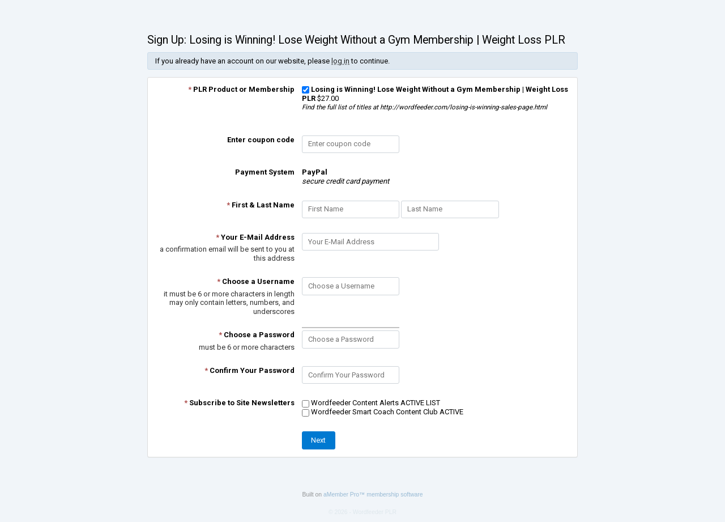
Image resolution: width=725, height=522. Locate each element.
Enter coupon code (261, 139)
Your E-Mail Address (255, 237)
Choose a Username (256, 281)
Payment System (265, 172)
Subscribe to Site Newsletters (239, 402)
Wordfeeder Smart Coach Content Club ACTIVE (382, 412)
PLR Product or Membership (241, 89)
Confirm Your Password (249, 370)
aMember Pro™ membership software (373, 494)
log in (340, 61)
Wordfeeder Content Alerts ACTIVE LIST (371, 402)
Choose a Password (257, 334)
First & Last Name (261, 205)
